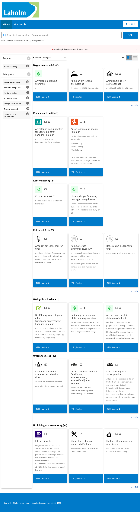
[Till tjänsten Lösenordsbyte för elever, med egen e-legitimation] (86, 197)
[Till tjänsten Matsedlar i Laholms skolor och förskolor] (86, 441)
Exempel (40, 40)
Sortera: (37, 57)
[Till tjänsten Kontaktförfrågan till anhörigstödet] (121, 372)
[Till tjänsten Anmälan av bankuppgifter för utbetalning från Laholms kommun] (50, 130)
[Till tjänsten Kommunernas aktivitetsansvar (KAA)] (86, 246)
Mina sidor (20, 24)
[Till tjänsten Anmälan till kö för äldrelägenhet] (121, 81)
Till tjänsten (41, 96)
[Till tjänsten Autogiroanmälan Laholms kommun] (86, 129)
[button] (28, 58)
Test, (28, 40)
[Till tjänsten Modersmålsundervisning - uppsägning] (121, 441)
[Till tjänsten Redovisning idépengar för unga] (121, 246)
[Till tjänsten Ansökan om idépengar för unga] (50, 246)
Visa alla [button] (134, 105)
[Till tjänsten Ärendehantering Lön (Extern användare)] (121, 315)
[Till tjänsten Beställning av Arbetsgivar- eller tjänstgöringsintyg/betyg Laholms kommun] (50, 318)
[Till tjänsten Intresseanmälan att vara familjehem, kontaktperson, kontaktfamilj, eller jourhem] (86, 376)
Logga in (130, 24)
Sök (130, 35)
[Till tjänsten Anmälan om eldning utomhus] (50, 81)
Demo (33, 40)
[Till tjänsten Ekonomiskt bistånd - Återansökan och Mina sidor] (50, 373)
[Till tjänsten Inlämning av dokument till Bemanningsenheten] (86, 315)
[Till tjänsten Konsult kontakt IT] (46, 195)
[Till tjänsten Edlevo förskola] (44, 440)
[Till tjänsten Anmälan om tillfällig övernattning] (86, 81)
